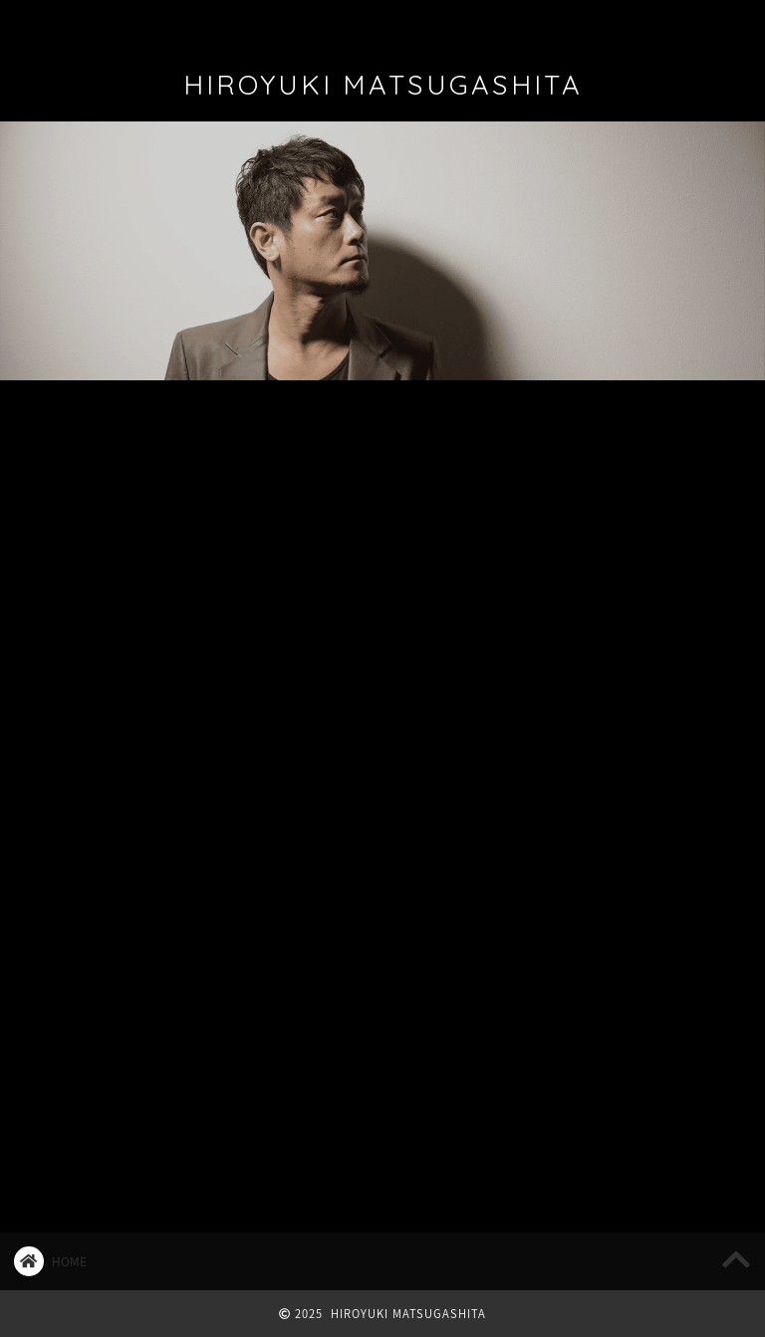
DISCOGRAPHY (284, 24)
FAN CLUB (405, 24)
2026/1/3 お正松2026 (608, 481)
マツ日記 (319, 429)
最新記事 (70, 429)
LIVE (194, 429)
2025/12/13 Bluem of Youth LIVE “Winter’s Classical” (631, 616)
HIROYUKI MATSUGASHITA (383, 85)
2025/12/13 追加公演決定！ (630, 544)
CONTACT (513, 24)
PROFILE (154, 24)
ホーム (59, 24)
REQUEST (631, 24)
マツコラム (442, 429)
